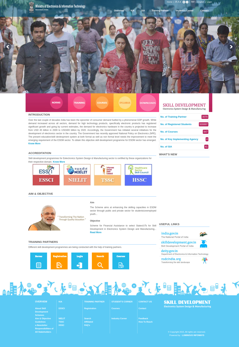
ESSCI (62, 308)
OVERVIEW (41, 301)
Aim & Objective (43, 318)
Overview (119, 10)
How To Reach (146, 322)
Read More (95, 232)
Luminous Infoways (193, 335)
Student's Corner (185, 10)
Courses (115, 308)
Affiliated (88, 322)
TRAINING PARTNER (94, 302)
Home (169, 2)
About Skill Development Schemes (41, 311)
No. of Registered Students (184, 124)
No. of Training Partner (184, 117)
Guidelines (40, 322)
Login (209, 2)
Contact (204, 10)
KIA (133, 10)
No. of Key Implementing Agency (184, 139)
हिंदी (193, 2)
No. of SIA (184, 147)
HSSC (61, 325)
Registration (90, 308)
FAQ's (87, 325)
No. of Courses (184, 132)
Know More (34, 143)
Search (87, 318)
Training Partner (160, 10)
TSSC (61, 322)
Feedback (143, 318)
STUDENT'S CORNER (122, 302)
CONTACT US (145, 302)
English (200, 2)
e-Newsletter (41, 325)
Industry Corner (119, 318)
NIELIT (62, 318)
